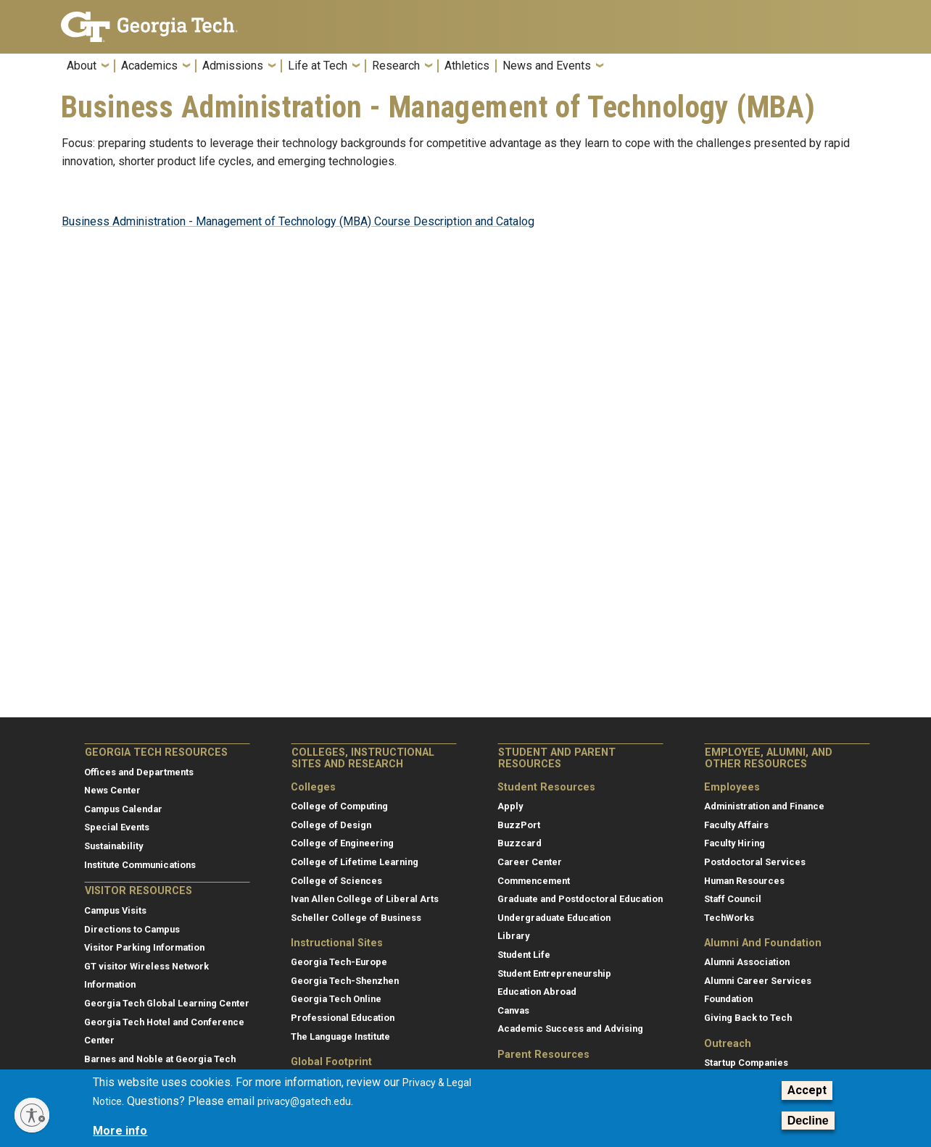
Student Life (523, 954)
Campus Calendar (123, 809)
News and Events (546, 65)
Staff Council (732, 898)
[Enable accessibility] (32, 1115)
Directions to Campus (132, 929)
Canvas (513, 1010)
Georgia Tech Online (336, 998)
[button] (860, 69)
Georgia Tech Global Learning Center (166, 1003)
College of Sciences (336, 880)
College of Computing (339, 806)
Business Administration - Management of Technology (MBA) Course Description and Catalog (298, 221)
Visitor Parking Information (144, 947)
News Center (112, 790)
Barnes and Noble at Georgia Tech (160, 1059)
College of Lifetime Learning (354, 861)
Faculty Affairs (736, 824)
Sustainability (113, 846)
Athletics (466, 65)
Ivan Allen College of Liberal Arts (365, 898)
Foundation (728, 998)
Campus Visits (115, 910)
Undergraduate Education (554, 917)
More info (120, 1131)
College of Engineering (342, 843)
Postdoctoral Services (755, 861)
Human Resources (744, 880)
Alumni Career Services (757, 980)
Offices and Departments (139, 772)
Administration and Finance (764, 806)
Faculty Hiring (734, 843)
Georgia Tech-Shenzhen (345, 980)
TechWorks (729, 917)
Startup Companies (746, 1062)
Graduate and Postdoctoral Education (580, 898)
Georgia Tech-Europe (339, 961)
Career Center (529, 861)
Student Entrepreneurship (554, 973)
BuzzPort (518, 824)
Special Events (116, 827)
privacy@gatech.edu (304, 1101)
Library (513, 935)
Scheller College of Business (356, 917)
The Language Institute (340, 1036)
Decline (808, 1120)
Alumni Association (747, 961)
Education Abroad (536, 991)
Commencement (533, 880)
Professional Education (342, 1017)
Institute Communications (140, 864)
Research (396, 65)
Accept (807, 1090)
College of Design (331, 824)
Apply (510, 806)
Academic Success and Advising (570, 1028)
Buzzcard (519, 843)
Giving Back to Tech (748, 1017)
